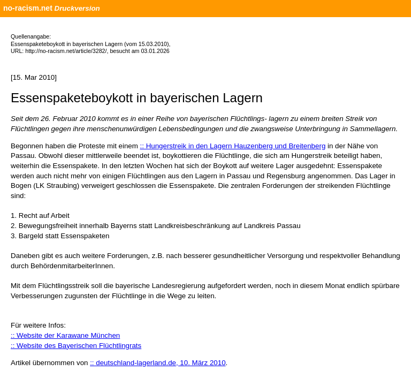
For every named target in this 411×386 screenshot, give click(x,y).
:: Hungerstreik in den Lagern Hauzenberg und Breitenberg (233, 146)
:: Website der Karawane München (65, 335)
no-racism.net (27, 8)
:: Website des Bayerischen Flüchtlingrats (76, 346)
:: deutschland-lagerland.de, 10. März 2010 (157, 363)
